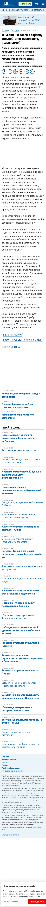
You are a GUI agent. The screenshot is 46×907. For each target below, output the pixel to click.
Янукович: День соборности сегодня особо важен (21, 395)
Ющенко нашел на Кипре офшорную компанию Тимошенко (21, 745)
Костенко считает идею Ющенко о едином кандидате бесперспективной (21, 474)
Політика (15, 30)
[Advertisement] (23, 154)
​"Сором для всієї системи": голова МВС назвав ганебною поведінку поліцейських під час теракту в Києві (30, 23)
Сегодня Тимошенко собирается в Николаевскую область (19, 684)
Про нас (5, 756)
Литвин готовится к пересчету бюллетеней (18, 416)
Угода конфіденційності (12, 771)
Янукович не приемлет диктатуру (19, 450)
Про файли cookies (10, 902)
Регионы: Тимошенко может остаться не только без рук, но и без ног (22, 554)
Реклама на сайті (9, 759)
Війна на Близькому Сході (15, 9)
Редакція (5, 765)
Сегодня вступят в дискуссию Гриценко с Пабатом (22, 504)
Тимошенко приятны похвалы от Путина (20, 672)
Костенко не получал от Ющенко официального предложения (20, 592)
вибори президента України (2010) (22, 339)
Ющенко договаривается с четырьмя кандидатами (17, 708)
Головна (5, 30)
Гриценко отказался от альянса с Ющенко (20, 644)
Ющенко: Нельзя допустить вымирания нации (22, 580)
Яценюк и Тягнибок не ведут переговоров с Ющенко (18, 604)
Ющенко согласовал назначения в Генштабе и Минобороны (19, 516)
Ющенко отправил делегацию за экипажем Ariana (20, 528)
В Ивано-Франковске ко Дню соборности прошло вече (17, 405)
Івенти (4, 762)
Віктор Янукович (12, 334)
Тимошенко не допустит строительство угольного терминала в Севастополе (22, 658)
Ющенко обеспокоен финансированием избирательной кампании (21, 490)
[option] (23, 20)
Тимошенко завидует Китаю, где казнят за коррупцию (22, 568)
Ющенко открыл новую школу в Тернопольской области (18, 617)
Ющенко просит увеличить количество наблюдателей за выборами (18, 438)
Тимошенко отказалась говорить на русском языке (22, 721)
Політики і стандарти (11, 768)
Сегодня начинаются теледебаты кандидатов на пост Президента (20, 696)
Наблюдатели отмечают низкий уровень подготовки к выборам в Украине (21, 630)
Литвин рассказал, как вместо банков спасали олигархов (21, 461)
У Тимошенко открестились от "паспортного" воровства (17, 540)
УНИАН (17, 346)
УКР (36, 3)
